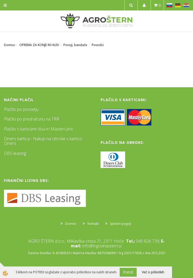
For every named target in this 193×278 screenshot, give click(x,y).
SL (169, 5)
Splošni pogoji (120, 223)
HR (186, 5)
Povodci (98, 45)
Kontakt (93, 223)
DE (178, 5)
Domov (9, 45)
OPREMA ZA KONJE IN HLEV (39, 45)
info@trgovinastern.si (102, 246)
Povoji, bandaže (75, 45)
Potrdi (128, 272)
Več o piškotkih (153, 272)
